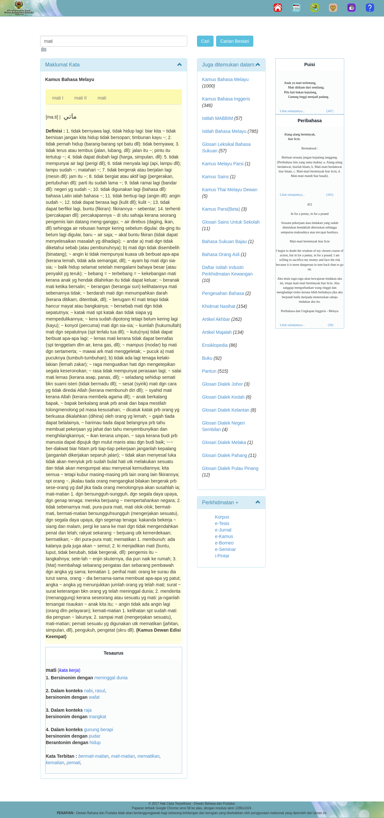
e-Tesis (222, 523)
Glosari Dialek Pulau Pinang (230, 468)
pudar (95, 736)
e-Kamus (224, 536)
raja (88, 710)
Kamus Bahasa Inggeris (226, 98)
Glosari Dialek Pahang (224, 455)
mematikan (148, 756)
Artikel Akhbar (216, 319)
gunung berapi (98, 729)
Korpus (222, 517)
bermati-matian (93, 756)
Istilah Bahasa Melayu (224, 131)
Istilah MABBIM (217, 118)
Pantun (209, 371)
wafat (94, 697)
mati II (80, 97)
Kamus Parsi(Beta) (221, 209)
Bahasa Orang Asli (221, 254)
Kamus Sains (215, 176)
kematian (55, 762)
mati (102, 97)
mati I (57, 97)
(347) (329, 111)
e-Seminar (225, 549)
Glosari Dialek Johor (222, 384)
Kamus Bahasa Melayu (225, 79)
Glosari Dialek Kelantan (225, 410)
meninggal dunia (111, 677)
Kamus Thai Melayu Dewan (230, 189)
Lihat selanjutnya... (292, 111)
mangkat (97, 716)
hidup (95, 742)
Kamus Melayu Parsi (223, 163)
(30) (330, 325)
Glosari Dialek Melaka (224, 442)
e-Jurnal (223, 529)
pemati (73, 762)
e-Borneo (224, 542)
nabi (88, 690)
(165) (329, 194)
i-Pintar (222, 555)
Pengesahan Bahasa (223, 293)
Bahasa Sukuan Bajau (224, 241)
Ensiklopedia (215, 345)
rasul (100, 690)
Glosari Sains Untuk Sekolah (231, 222)
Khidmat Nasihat (219, 306)
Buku (207, 358)
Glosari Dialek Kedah (223, 397)
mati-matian (123, 756)
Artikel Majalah (217, 332)
